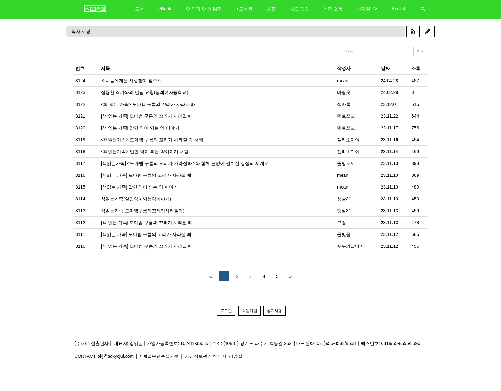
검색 (421, 51)
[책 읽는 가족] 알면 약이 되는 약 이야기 (140, 127)
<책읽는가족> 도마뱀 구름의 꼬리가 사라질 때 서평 (152, 139)
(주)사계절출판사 (91, 343)
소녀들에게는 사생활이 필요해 (131, 80)
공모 (271, 8)
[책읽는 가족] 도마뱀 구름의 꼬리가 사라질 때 (146, 175)
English (399, 8)
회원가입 (249, 311)
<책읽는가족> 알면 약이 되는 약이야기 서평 (145, 151)
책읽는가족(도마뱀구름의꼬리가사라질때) (142, 210)
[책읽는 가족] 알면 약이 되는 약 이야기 (139, 187)
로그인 (226, 311)
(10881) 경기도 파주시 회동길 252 (257, 343)
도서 (139, 8)
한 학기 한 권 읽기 (204, 8)
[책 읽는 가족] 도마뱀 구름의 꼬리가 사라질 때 (147, 116)
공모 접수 (299, 8)
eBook (164, 8)
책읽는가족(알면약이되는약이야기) (136, 198)
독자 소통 (333, 8)
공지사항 (274, 311)
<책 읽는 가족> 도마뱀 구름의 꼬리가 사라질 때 (148, 104)
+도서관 (244, 8)
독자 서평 (80, 31)
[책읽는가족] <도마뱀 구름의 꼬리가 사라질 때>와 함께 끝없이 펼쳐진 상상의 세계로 (185, 163)
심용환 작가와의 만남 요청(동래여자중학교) (144, 92)
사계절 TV (367, 8)
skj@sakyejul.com (116, 356)
